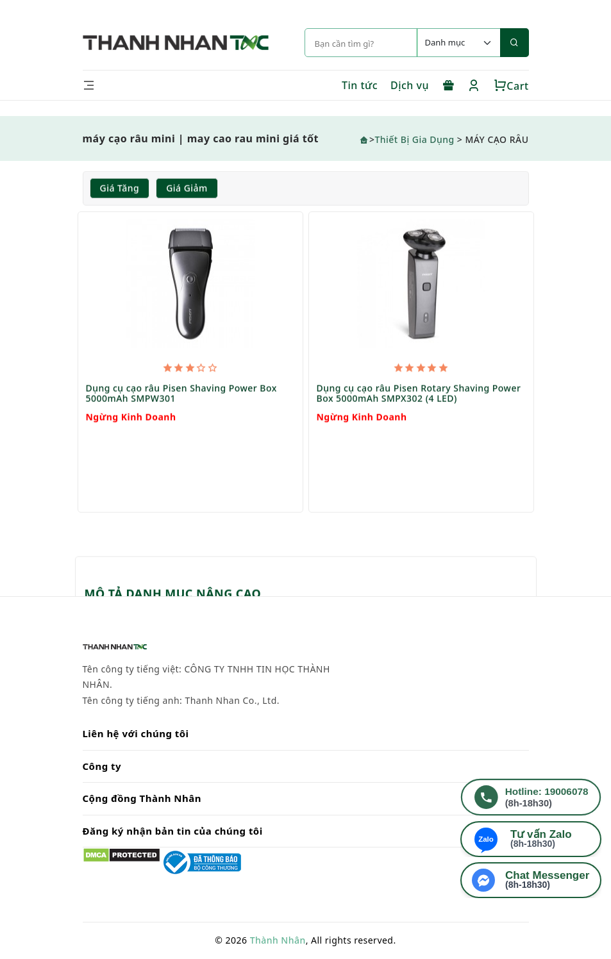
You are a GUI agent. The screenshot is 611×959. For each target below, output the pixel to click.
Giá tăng (120, 188)
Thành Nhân (278, 940)
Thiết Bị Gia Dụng (414, 139)
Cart (511, 86)
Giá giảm (187, 188)
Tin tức (360, 85)
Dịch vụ (409, 85)
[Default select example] (458, 42)
